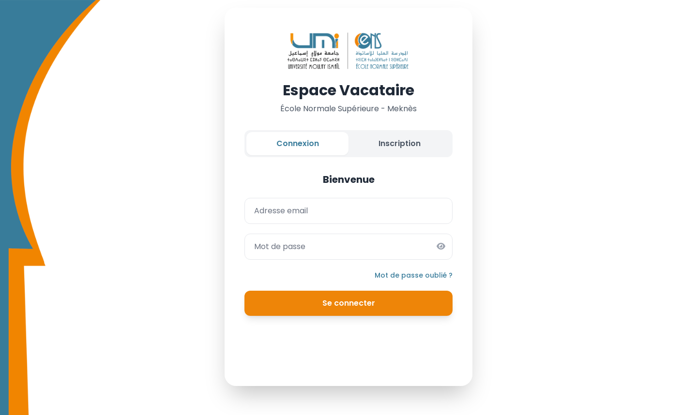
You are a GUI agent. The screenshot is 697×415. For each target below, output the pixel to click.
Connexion (297, 143)
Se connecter (348, 303)
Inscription (400, 143)
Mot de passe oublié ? (414, 275)
